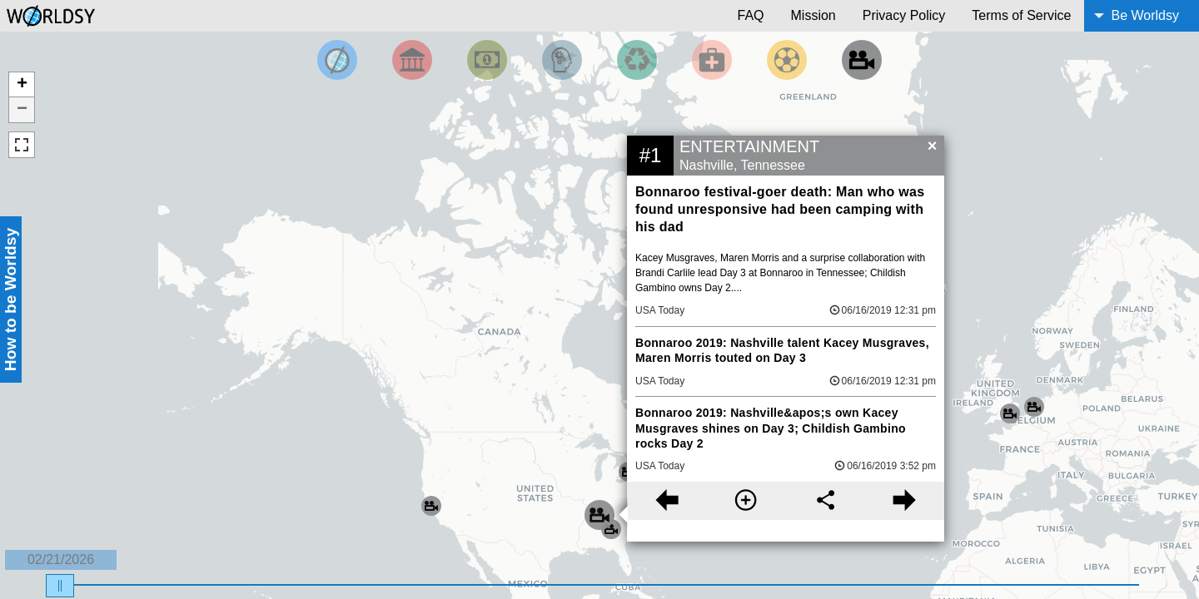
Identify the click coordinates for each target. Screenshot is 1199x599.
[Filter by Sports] (787, 60)
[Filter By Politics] (412, 60)
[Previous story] (666, 501)
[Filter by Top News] (337, 60)
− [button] (22, 109)
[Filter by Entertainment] (862, 60)
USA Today (659, 310)
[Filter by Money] (487, 60)
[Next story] (904, 501)
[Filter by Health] (712, 60)
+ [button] (22, 84)
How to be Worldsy (10, 299)
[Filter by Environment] (637, 60)
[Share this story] (825, 501)
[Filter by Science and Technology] (562, 60)
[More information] (745, 501)
